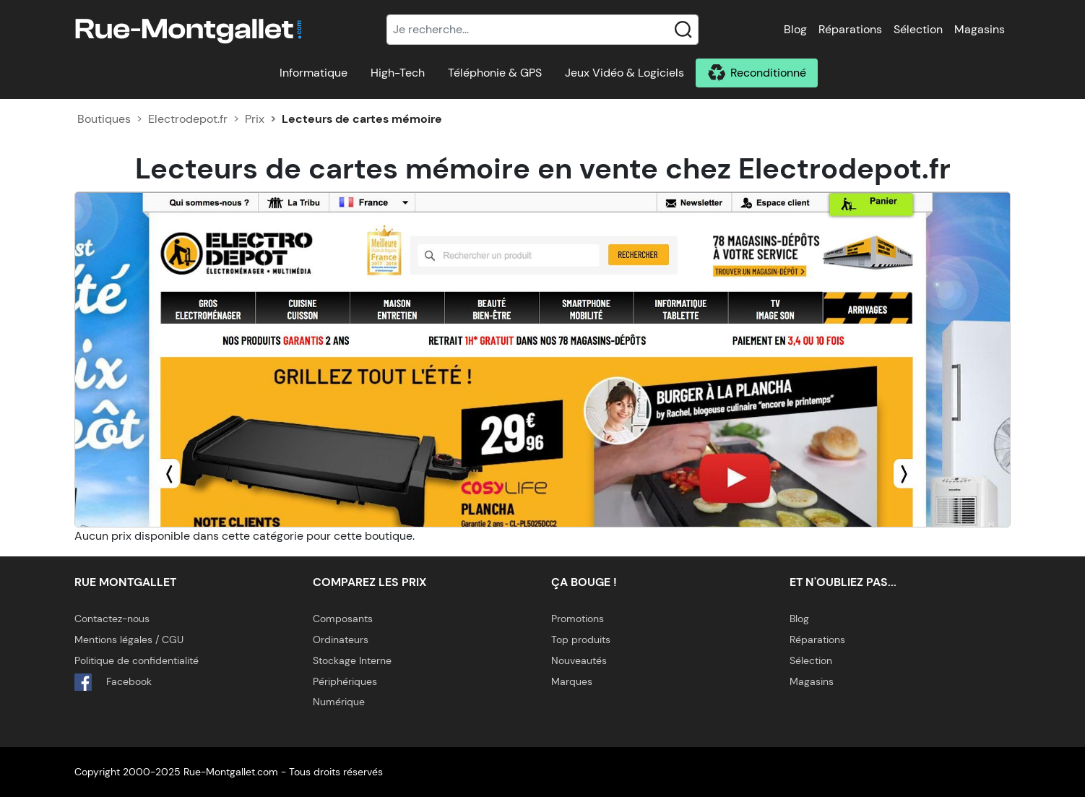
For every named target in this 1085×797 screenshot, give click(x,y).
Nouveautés (579, 660)
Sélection (918, 29)
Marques (571, 681)
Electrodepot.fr (188, 118)
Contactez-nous (112, 618)
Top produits (580, 639)
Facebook (113, 682)
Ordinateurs (340, 639)
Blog (795, 29)
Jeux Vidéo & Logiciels (624, 72)
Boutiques (104, 118)
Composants (343, 618)
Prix (254, 118)
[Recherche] (542, 29)
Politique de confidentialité (136, 660)
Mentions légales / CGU (128, 639)
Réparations (850, 29)
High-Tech (398, 72)
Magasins (979, 29)
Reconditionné (768, 72)
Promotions (577, 618)
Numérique (339, 701)
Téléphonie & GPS (495, 72)
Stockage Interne (352, 660)
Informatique (313, 72)
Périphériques (345, 681)
